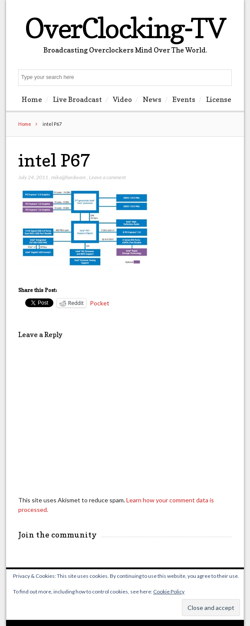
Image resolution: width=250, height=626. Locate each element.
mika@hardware (68, 177)
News (152, 99)
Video (122, 99)
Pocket (99, 303)
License (218, 99)
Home (32, 99)
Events (183, 99)
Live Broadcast (77, 99)
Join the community (57, 534)
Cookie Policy (168, 591)
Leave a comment (107, 177)
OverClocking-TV (125, 28)
